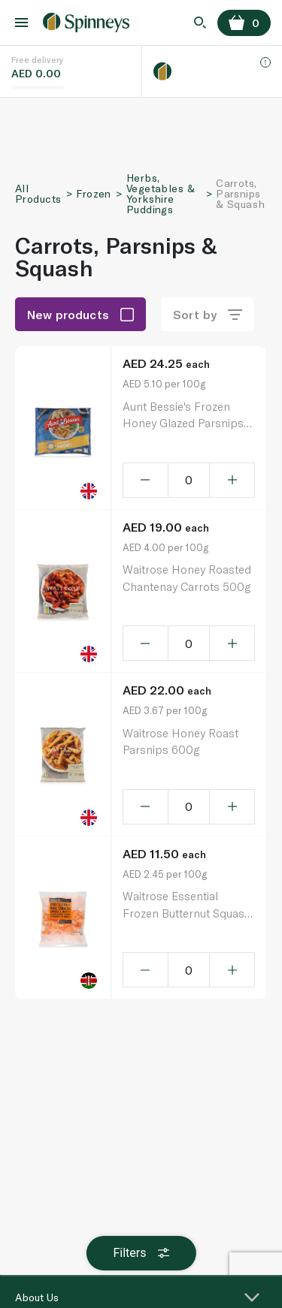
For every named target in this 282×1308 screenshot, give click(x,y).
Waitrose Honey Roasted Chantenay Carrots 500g (187, 577)
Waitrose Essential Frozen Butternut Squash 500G (187, 905)
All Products (38, 193)
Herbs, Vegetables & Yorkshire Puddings (160, 193)
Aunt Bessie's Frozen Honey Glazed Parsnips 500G (183, 415)
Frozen (93, 193)
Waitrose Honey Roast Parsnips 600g (180, 741)
